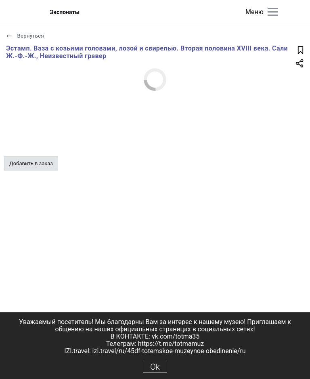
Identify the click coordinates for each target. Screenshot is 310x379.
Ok (154, 367)
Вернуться (25, 36)
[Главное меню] (273, 12)
